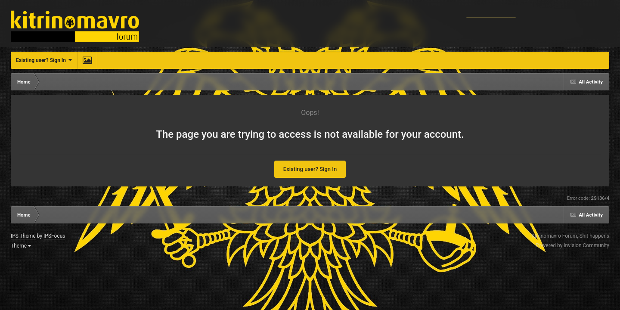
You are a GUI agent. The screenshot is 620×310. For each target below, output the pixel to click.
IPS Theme (23, 236)
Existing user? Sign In (44, 60)
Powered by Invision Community (572, 245)
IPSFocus (54, 236)
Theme (21, 246)
